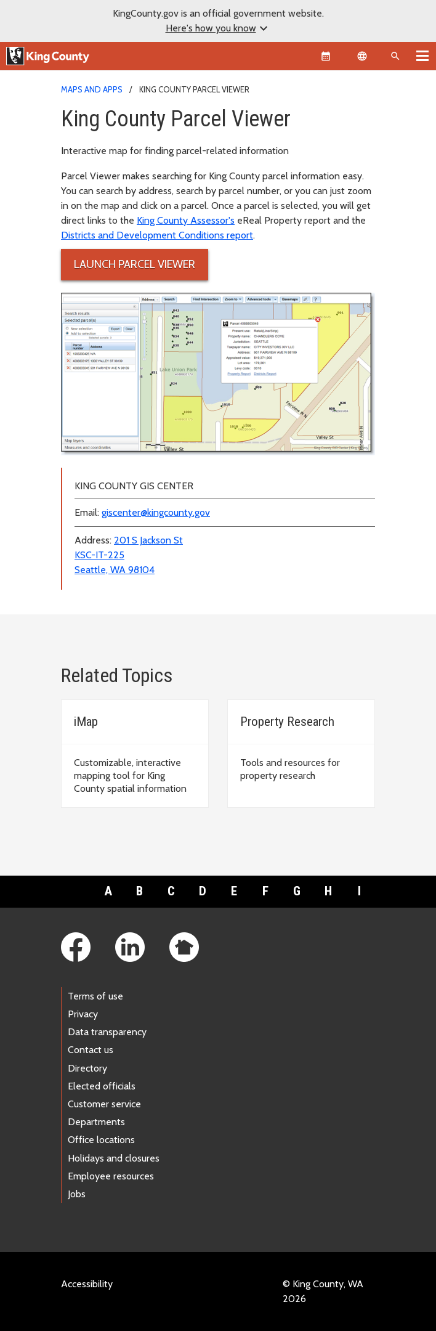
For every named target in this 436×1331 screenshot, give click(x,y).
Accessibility (87, 1284)
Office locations (101, 1140)
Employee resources (111, 1176)
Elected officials (101, 1086)
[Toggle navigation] (422, 55)
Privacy (83, 1014)
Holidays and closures (113, 1158)
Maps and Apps (92, 89)
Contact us (90, 1050)
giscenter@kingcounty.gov (156, 512)
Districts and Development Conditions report (157, 235)
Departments (96, 1122)
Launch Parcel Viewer (134, 264)
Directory (87, 1068)
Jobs (77, 1194)
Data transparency (107, 1032)
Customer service (104, 1104)
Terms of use (95, 996)
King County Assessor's (186, 220)
